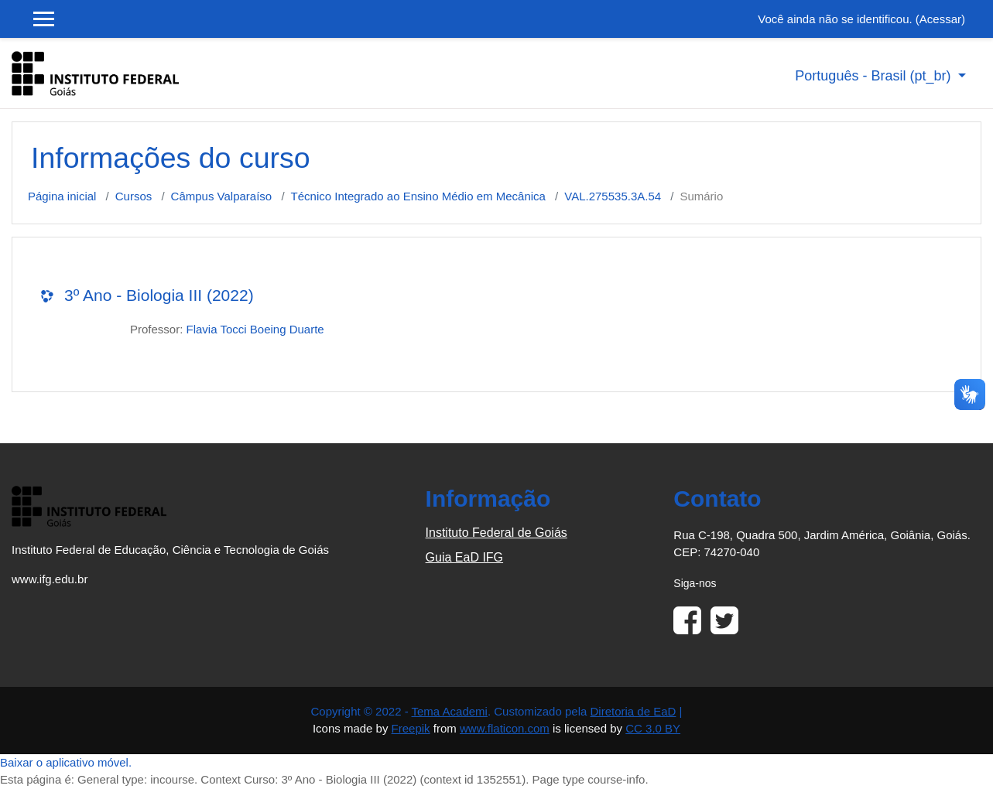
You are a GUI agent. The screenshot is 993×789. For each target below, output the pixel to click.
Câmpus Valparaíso (221, 196)
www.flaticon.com (505, 728)
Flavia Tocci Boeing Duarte (255, 329)
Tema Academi (450, 711)
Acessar (940, 19)
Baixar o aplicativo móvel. (66, 762)
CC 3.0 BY (652, 728)
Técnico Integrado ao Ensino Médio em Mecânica (418, 196)
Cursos (133, 196)
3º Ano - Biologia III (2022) (159, 295)
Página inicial (62, 196)
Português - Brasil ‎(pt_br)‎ (874, 76)
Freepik (411, 728)
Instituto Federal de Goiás (496, 532)
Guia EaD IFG (464, 557)
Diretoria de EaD (633, 711)
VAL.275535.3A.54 (612, 196)
